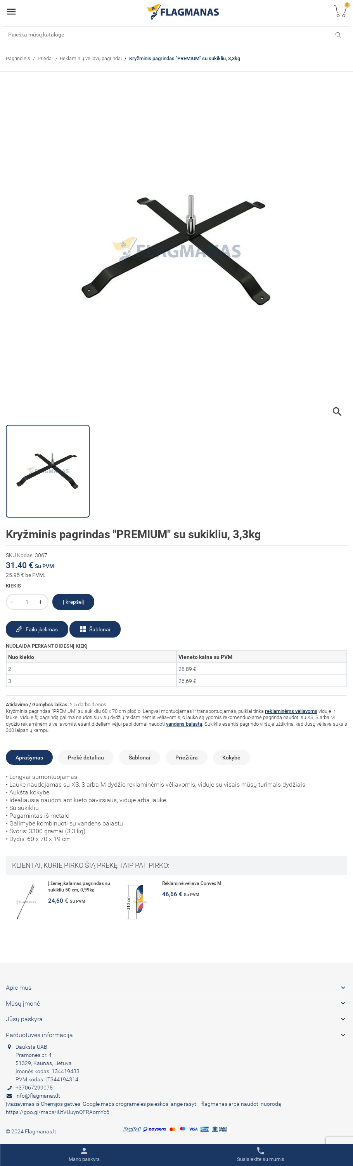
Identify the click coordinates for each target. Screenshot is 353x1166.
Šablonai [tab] (140, 757)
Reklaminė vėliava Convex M (191, 883)
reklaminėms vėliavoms (291, 711)
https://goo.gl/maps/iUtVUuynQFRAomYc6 (57, 1112)
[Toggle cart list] (340, 11)
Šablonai (95, 629)
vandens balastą (184, 724)
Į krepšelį (73, 602)
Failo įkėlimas (37, 629)
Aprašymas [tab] (29, 757)
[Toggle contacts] (260, 1155)
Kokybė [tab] (231, 757)
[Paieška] (176, 34)
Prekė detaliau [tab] (86, 757)
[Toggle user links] (84, 1155)
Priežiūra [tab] (186, 757)
